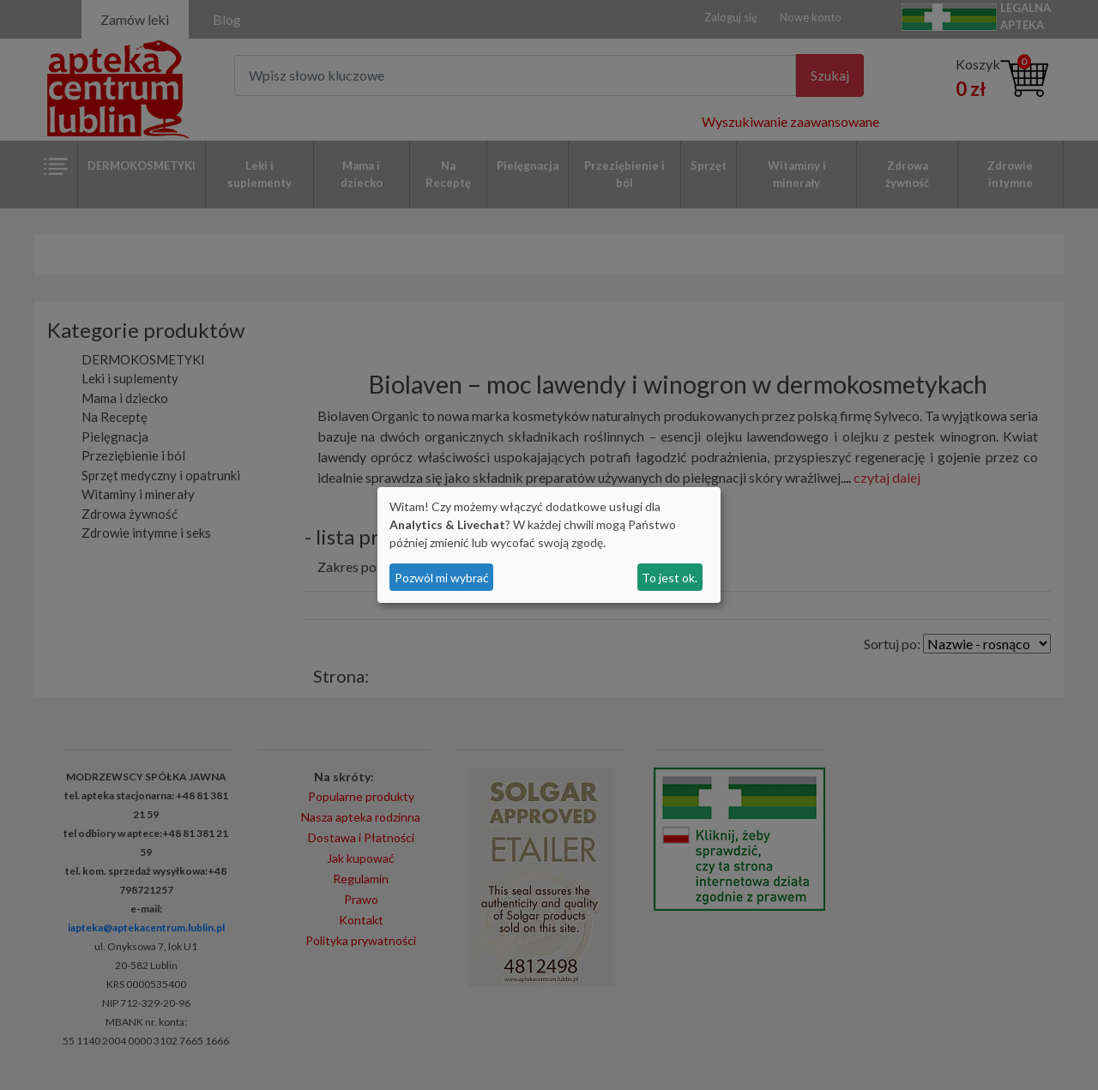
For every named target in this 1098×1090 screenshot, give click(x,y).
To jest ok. (669, 577)
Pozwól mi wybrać (442, 577)
